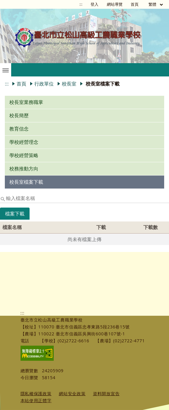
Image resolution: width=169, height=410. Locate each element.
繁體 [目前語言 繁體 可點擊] (156, 4)
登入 (94, 4)
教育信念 (19, 128)
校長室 (69, 83)
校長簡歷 (19, 115)
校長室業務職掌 (26, 102)
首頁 (135, 4)
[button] (5, 69)
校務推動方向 (23, 168)
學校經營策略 (23, 155)
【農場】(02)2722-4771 (120, 341)
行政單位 (44, 83)
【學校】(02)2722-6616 (64, 341)
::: (80, 4)
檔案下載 (14, 213)
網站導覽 (115, 4)
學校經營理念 (23, 142)
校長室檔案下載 (26, 182)
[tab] (15, 218)
